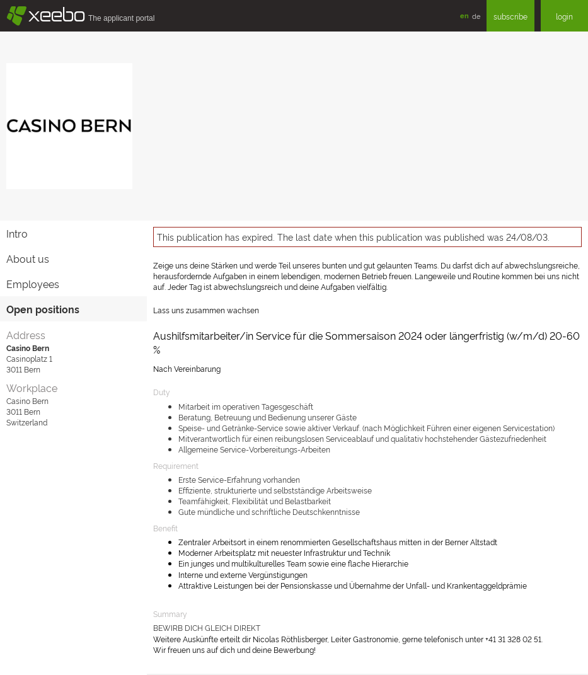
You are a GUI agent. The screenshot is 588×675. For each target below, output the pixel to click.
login (564, 16)
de (476, 16)
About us (27, 258)
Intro (17, 233)
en (464, 15)
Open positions (42, 309)
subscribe (510, 16)
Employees (32, 284)
